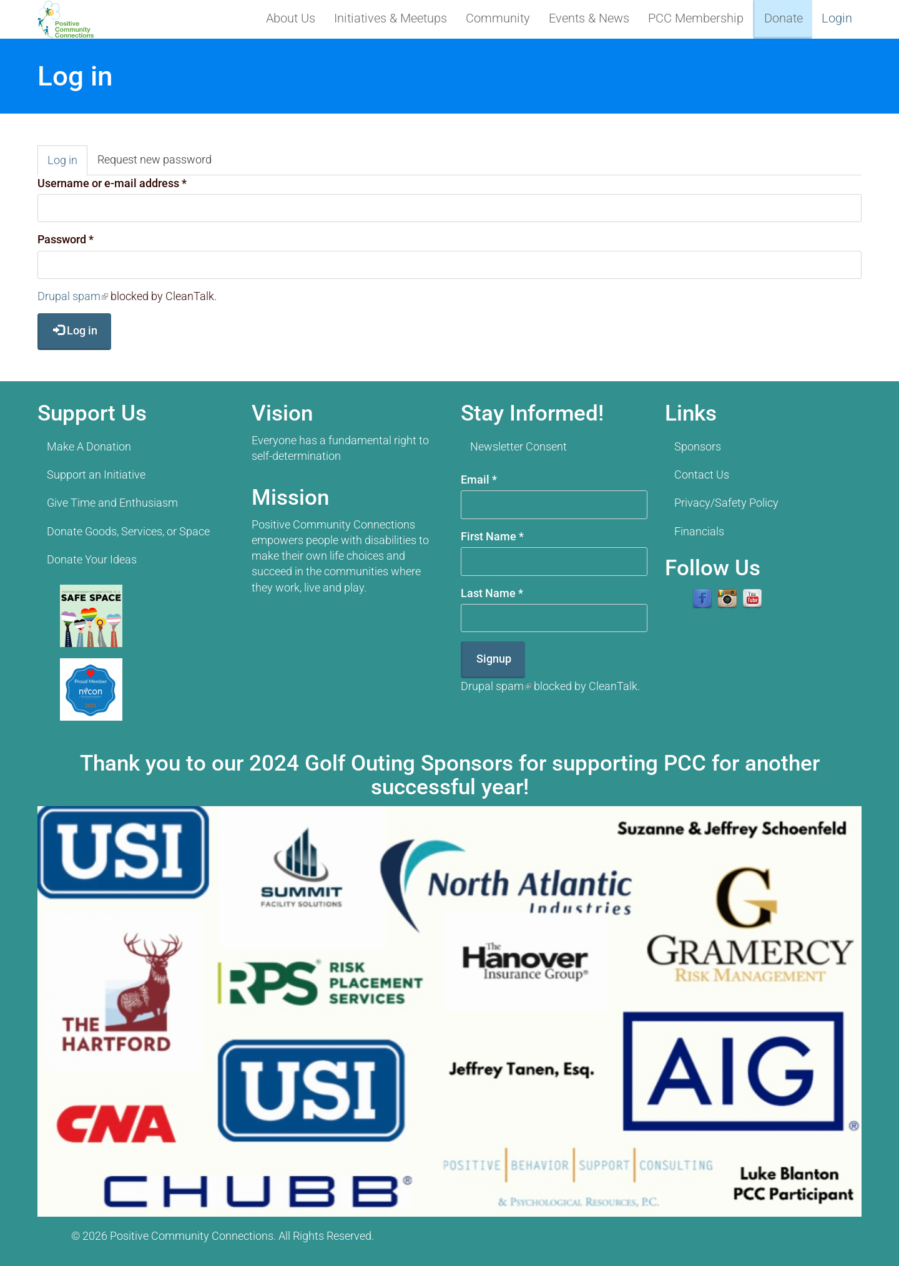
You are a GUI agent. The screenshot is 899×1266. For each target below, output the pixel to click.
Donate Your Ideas (92, 559)
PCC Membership (696, 18)
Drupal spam (72, 296)
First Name (492, 536)
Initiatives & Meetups (390, 18)
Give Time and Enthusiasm (112, 502)
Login (837, 18)
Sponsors (697, 446)
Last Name (492, 593)
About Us (290, 18)
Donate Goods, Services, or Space (128, 531)
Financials (699, 531)
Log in (67, 163)
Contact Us (701, 474)
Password (65, 239)
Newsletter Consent (518, 446)
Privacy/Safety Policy (726, 502)
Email (479, 479)
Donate (783, 18)
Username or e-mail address (112, 183)
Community (498, 18)
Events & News (589, 18)
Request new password (154, 159)
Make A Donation (89, 446)
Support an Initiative (96, 474)
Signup (493, 658)
